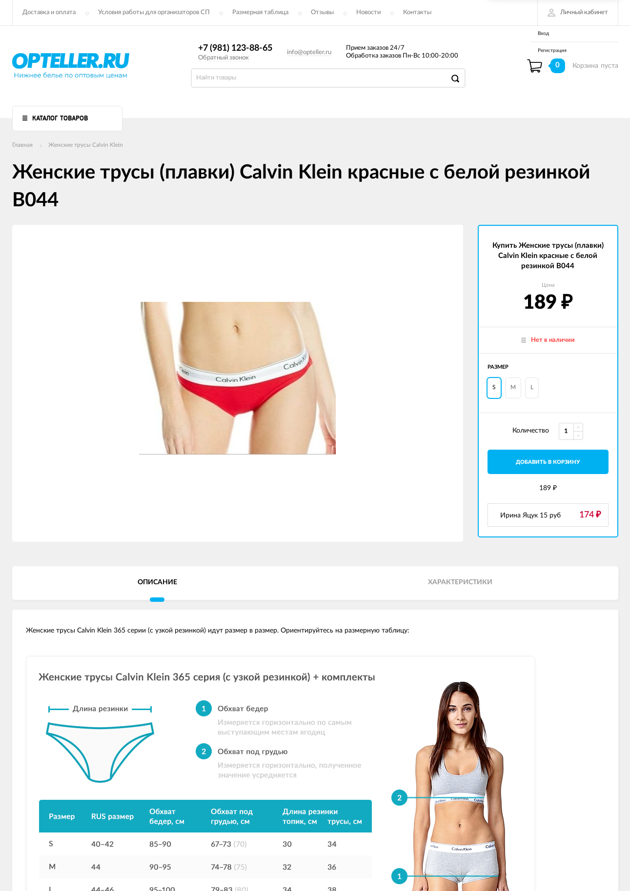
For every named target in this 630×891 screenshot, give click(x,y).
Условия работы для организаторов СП (154, 12)
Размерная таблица (260, 12)
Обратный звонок (223, 58)
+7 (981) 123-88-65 (235, 48)
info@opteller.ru (309, 52)
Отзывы (322, 12)
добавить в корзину (548, 462)
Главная (22, 145)
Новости (368, 12)
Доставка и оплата (49, 12)
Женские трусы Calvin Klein (85, 145)
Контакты (417, 12)
